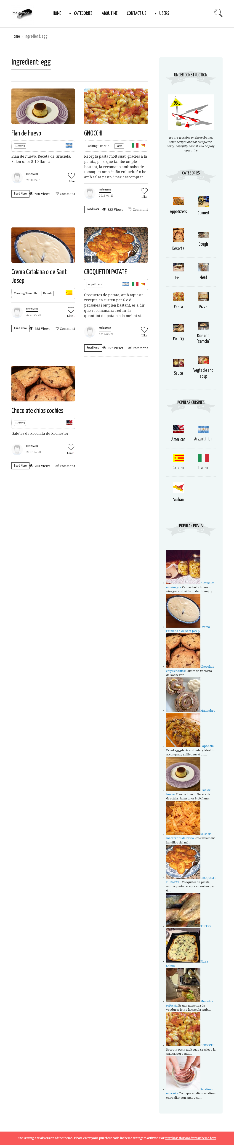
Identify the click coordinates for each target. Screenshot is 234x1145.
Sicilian (178, 500)
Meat (203, 278)
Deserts (20, 146)
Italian (203, 468)
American (178, 439)
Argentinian (203, 439)
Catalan (178, 468)
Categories (83, 13)
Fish (178, 278)
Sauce (178, 373)
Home (57, 13)
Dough (203, 244)
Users (164, 13)
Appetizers (95, 284)
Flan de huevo (26, 133)
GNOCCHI (93, 133)
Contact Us (136, 13)
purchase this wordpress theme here (190, 1138)
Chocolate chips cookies (37, 410)
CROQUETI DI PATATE (105, 272)
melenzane (32, 174)
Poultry (178, 339)
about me (109, 13)
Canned (203, 213)
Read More (20, 193)
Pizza (203, 307)
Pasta (119, 146)
